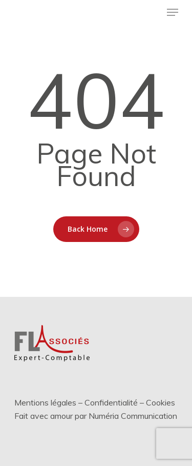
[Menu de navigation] (172, 12)
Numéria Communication (133, 416)
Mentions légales (45, 402)
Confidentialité (111, 402)
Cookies (160, 402)
